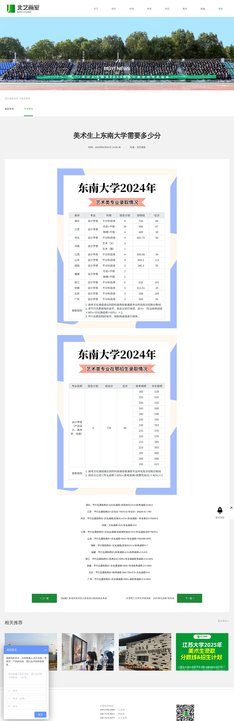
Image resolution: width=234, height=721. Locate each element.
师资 (149, 8)
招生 (114, 8)
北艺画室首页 (11, 98)
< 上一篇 (44, 598)
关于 (96, 8)
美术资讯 (25, 98)
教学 (185, 8)
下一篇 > (189, 598)
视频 (202, 8)
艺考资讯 (28, 109)
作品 (167, 8)
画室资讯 (9, 109)
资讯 (220, 8)
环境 (131, 8)
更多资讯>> (223, 621)
